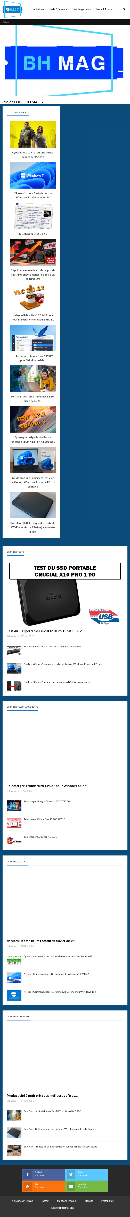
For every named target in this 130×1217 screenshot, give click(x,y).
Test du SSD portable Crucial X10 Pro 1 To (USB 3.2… (45, 631)
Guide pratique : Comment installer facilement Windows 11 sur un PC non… (64, 664)
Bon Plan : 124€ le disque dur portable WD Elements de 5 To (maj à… (60, 1128)
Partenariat (107, 1201)
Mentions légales (66, 1201)
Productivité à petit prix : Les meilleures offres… (42, 1095)
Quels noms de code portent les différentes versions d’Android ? (58, 956)
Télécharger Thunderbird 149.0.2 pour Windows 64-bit (47, 786)
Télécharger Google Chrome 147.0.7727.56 (47, 801)
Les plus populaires (18, 112)
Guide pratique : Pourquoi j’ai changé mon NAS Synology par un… (58, 681)
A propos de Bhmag (22, 1201)
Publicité (88, 1201)
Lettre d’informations (62, 1207)
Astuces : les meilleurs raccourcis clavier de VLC (42, 941)
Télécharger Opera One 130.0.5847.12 (44, 819)
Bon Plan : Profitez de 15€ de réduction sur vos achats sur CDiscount (60, 1146)
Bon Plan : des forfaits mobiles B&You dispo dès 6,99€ (52, 1111)
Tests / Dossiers (64, 9)
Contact (45, 1201)
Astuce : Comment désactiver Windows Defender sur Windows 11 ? (60, 991)
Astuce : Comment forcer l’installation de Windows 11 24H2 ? (56, 973)
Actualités (44, 9)
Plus (105, 9)
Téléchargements (88, 9)
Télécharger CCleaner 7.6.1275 (40, 836)
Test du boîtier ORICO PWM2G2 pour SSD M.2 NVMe (52, 646)
